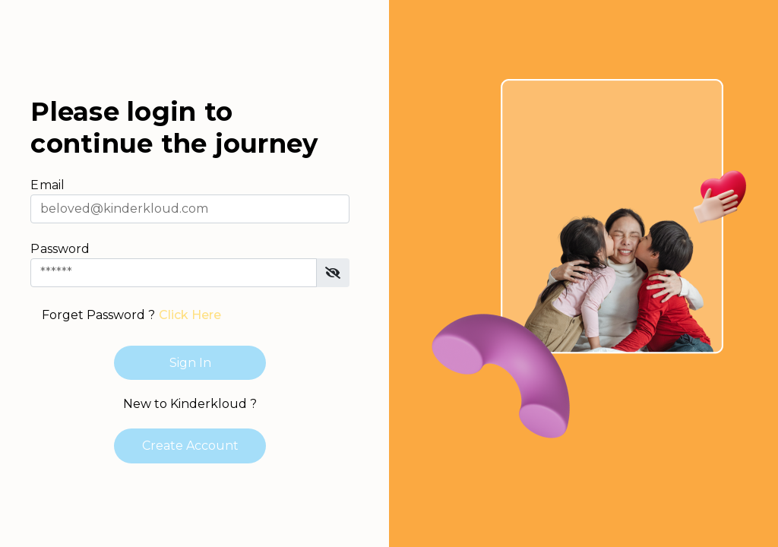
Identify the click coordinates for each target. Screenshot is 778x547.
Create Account (190, 445)
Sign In (190, 363)
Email (47, 185)
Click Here (190, 315)
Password (60, 249)
